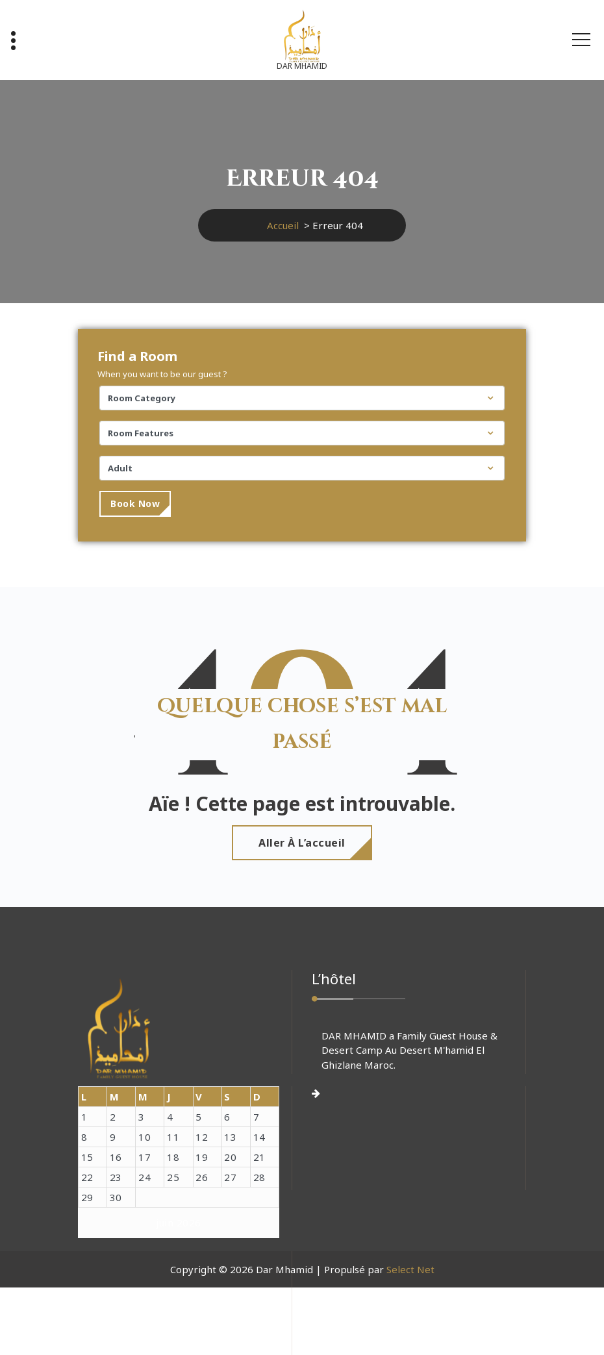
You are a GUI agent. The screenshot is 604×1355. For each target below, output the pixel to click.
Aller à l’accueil (302, 843)
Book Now (135, 503)
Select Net (410, 1269)
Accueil (283, 225)
